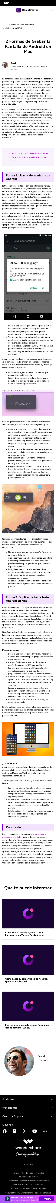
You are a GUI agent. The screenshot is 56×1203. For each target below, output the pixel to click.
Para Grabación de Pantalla (22, 25)
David (14, 63)
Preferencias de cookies (28, 1177)
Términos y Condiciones (22, 1173)
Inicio (5, 25)
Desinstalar (39, 1185)
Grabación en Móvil (13, 28)
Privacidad (39, 1173)
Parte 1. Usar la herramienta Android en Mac (30, 153)
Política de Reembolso (22, 1185)
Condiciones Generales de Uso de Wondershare (28, 1181)
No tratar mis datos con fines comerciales (28, 1188)
